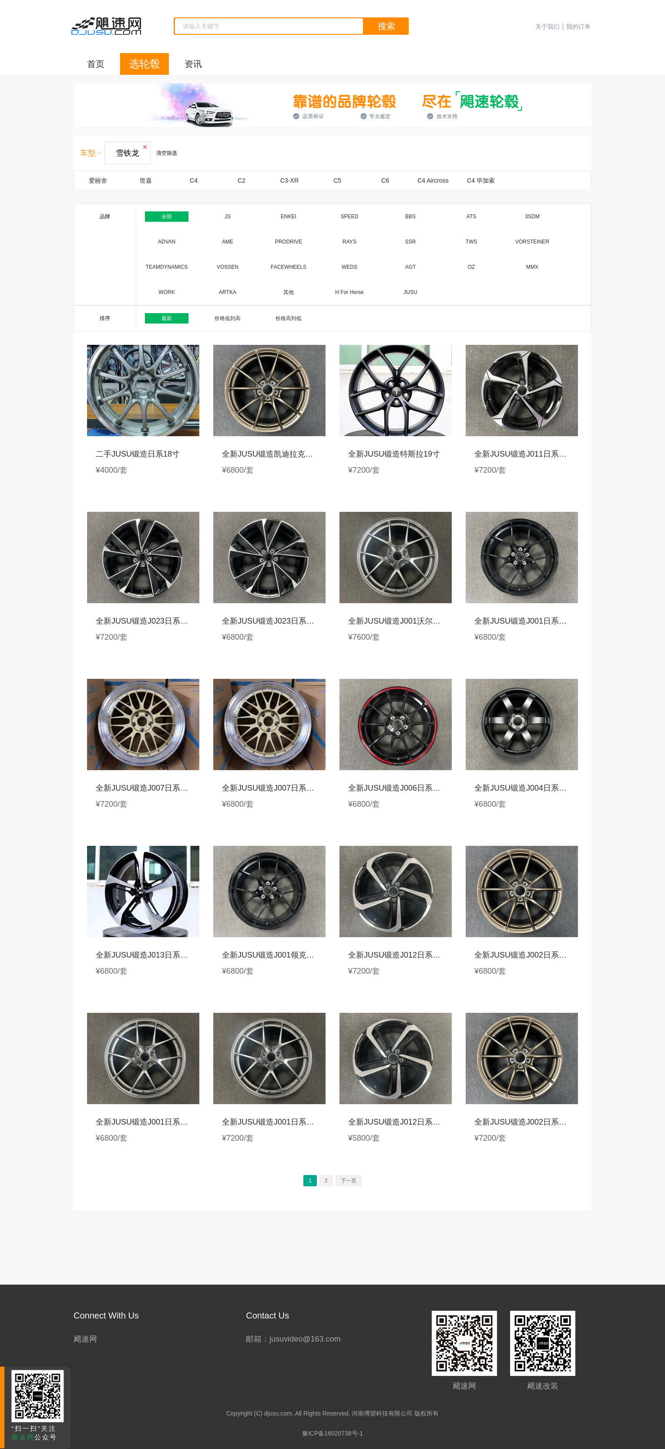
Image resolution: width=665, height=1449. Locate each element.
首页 (95, 64)
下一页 (348, 1181)
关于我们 (547, 26)
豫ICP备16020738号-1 (332, 1433)
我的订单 (578, 26)
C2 (241, 180)
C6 (385, 180)
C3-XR (289, 180)
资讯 (193, 64)
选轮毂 (144, 64)
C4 (194, 180)
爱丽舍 (98, 180)
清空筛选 (166, 153)
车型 (88, 153)
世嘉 (146, 180)
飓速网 (85, 1339)
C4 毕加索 (481, 180)
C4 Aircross (433, 180)
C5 (337, 180)
